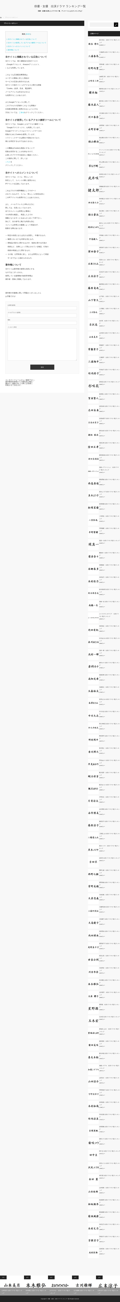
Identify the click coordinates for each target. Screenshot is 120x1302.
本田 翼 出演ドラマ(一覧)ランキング (109, 1175)
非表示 (28, 34)
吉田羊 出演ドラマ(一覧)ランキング (109, 858)
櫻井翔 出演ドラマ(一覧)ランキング (109, 89)
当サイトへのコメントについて (18, 46)
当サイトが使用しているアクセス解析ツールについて (26, 43)
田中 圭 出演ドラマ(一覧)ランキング (109, 1151)
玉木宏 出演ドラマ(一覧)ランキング (109, 1017)
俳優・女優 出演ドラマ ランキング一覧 (60, 6)
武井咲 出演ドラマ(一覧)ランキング (109, 174)
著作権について (13, 50)
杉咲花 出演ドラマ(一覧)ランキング (109, 382)
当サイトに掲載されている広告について (22, 39)
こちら (7, 162)
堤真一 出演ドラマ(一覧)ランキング (109, 540)
